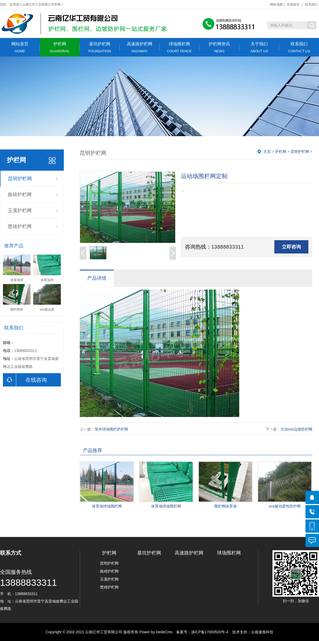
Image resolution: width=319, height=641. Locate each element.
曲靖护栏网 (20, 194)
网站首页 (20, 47)
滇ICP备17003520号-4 (209, 632)
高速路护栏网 (140, 47)
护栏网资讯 (219, 47)
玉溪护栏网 (20, 210)
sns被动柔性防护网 (285, 506)
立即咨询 (291, 246)
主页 (267, 151)
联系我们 (311, 4)
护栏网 (60, 47)
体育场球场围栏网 (107, 506)
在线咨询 (25, 379)
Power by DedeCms (156, 632)
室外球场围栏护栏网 (111, 429)
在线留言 (293, 4)
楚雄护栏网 (20, 226)
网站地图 (276, 4)
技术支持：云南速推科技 (251, 632)
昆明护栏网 (20, 178)
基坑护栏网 (100, 47)
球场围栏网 (179, 47)
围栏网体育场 (225, 506)
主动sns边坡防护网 (296, 429)
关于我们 (259, 47)
